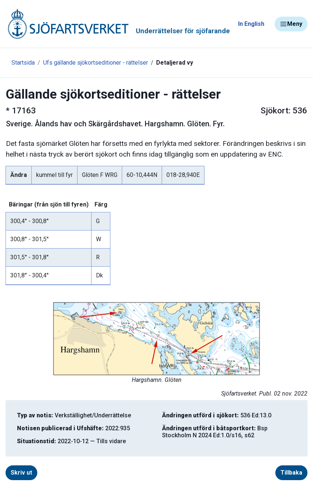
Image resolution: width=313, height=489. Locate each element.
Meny (291, 24)
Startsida (23, 62)
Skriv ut (21, 472)
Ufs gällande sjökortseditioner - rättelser (95, 62)
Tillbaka (291, 472)
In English (251, 23)
